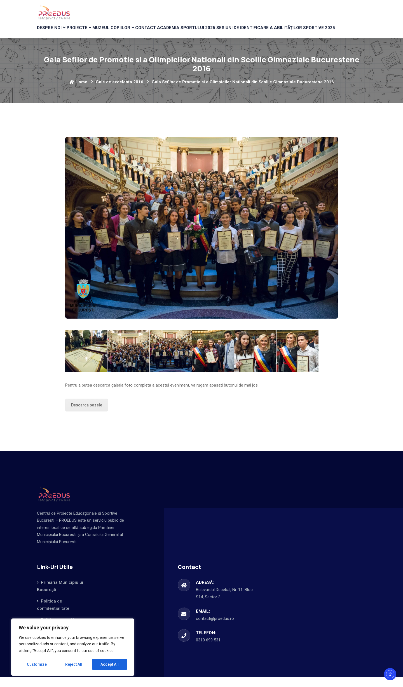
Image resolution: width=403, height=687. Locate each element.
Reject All (73, 664)
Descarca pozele (86, 415)
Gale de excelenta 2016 (119, 91)
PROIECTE (86, 32)
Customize (37, 664)
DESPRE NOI (52, 32)
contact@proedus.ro (215, 628)
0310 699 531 (208, 649)
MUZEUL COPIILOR (126, 32)
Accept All (109, 664)
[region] (72, 647)
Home (78, 91)
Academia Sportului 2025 (211, 32)
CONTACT (166, 32)
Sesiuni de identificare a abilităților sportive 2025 (301, 32)
